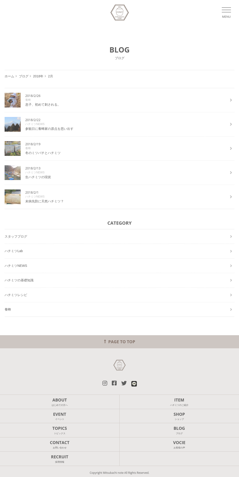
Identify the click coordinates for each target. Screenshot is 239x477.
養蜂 (8, 309)
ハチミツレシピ (16, 295)
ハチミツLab (14, 251)
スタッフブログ (16, 236)
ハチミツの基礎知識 (19, 280)
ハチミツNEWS (16, 266)
